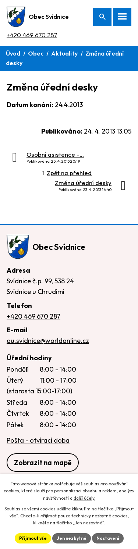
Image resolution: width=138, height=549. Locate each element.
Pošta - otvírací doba (38, 440)
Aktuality (64, 53)
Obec (35, 53)
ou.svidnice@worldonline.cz (48, 340)
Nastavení (107, 538)
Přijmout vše (33, 538)
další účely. (84, 498)
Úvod (13, 53)
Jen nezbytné (71, 538)
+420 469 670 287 (32, 35)
